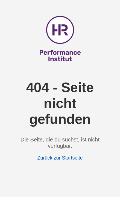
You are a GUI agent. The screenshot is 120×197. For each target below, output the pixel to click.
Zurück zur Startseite (60, 158)
